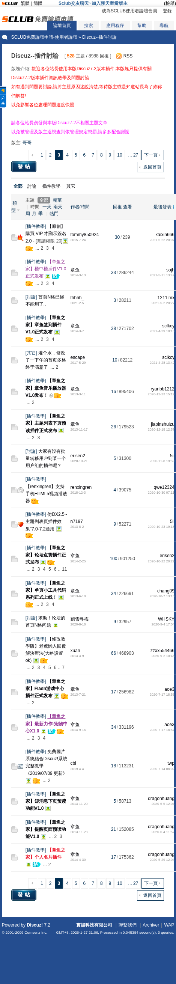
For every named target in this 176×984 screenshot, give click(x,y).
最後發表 (162, 206)
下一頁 (151, 155)
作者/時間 (80, 206)
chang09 (165, 591)
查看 (127, 206)
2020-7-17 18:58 (162, 694)
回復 (117, 206)
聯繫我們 (128, 925)
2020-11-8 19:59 (162, 461)
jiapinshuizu (162, 424)
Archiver (151, 925)
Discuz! (35, 925)
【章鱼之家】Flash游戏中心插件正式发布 (46, 688)
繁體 (25, 3)
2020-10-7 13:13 (162, 596)
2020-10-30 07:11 (161, 492)
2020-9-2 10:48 (163, 656)
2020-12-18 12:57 (161, 429)
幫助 (141, 25)
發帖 (25, 166)
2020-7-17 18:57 (162, 730)
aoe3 (169, 689)
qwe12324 (164, 487)
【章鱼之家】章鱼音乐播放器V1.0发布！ (46, 388)
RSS (128, 56)
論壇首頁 (62, 25)
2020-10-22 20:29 (161, 561)
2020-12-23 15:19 (161, 394)
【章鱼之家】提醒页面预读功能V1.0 (46, 829)
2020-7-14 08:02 (162, 769)
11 (64, 569)
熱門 (54, 213)
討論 (31, 186)
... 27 (133, 155)
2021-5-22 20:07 (162, 240)
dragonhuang (161, 798)
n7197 (77, 521)
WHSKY (166, 619)
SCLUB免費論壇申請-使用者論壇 (44, 37)
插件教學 (51, 186)
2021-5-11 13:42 (162, 275)
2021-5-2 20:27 (163, 303)
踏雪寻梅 (80, 619)
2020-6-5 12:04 (163, 804)
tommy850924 (85, 234)
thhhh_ (77, 297)
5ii (172, 455)
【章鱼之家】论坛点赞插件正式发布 (46, 555)
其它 (70, 186)
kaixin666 (164, 234)
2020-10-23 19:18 (161, 527)
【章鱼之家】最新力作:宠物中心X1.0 (47, 723)
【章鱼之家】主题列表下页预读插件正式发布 (46, 423)
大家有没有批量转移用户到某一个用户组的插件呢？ (46, 458)
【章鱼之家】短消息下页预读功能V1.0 (46, 801)
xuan (75, 650)
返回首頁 (152, 167)
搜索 (88, 25)
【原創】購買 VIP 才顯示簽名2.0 (46, 233)
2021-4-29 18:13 (162, 331)
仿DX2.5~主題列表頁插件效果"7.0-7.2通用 (46, 521)
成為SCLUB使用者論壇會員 (129, 11)
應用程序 (115, 25)
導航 (163, 25)
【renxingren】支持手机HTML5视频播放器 (46, 493)
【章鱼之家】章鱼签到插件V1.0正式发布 (46, 325)
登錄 (167, 11)
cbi (73, 763)
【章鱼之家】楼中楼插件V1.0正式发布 (46, 269)
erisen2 (78, 455)
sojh (170, 270)
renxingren (81, 487)
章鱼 (75, 270)
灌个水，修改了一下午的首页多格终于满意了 (46, 360)
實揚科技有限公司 (94, 925)
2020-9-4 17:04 (163, 624)
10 (119, 155)
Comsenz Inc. (35, 932)
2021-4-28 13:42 (162, 363)
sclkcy (168, 326)
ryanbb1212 (162, 389)
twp (170, 763)
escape (78, 357)
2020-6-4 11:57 (163, 832)
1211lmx (166, 297)
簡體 (37, 3)
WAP (169, 925)
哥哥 (27, 142)
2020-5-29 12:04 (162, 860)
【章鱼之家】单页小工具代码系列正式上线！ (46, 590)
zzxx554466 (162, 650)
